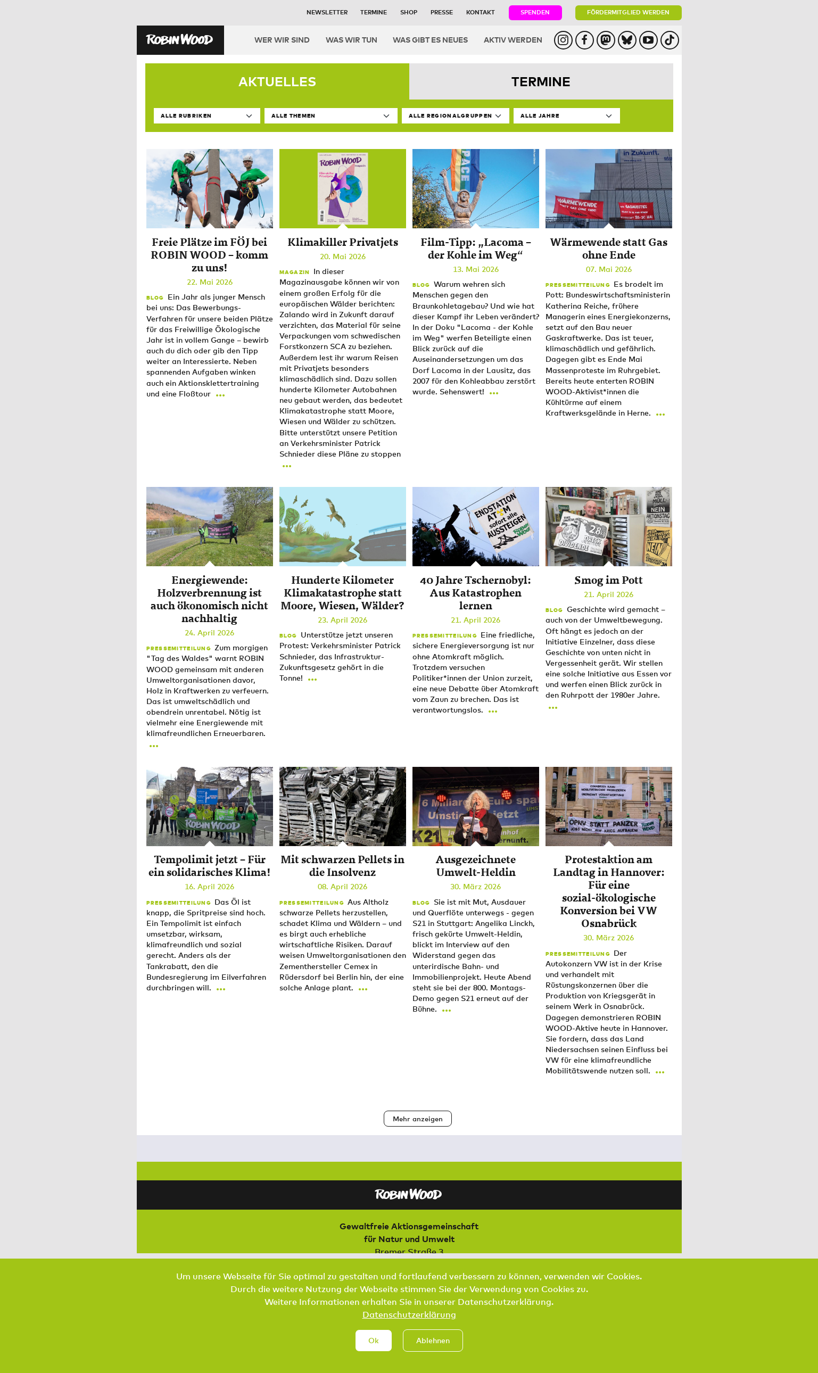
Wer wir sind (282, 39)
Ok (373, 1351)
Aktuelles (277, 81)
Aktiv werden (513, 39)
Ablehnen (433, 1351)
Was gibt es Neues (430, 39)
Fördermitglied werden (628, 12)
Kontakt (480, 12)
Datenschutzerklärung (409, 1326)
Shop (408, 12)
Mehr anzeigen (418, 1118)
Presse (442, 12)
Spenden (535, 12)
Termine (373, 12)
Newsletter (327, 12)
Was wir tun (351, 39)
